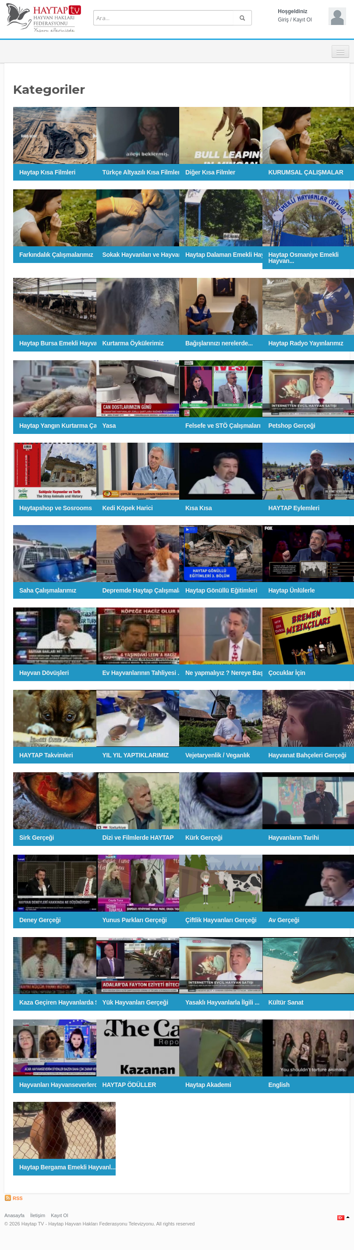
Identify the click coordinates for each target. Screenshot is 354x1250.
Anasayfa (14, 1215)
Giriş (283, 20)
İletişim (37, 1215)
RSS (13, 1198)
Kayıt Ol (302, 20)
